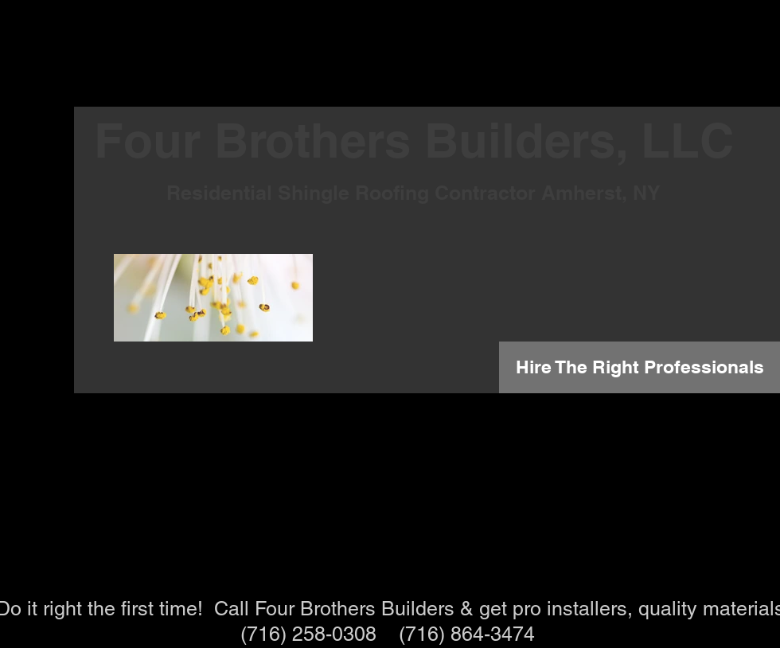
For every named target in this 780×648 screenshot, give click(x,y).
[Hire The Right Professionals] (639, 367)
